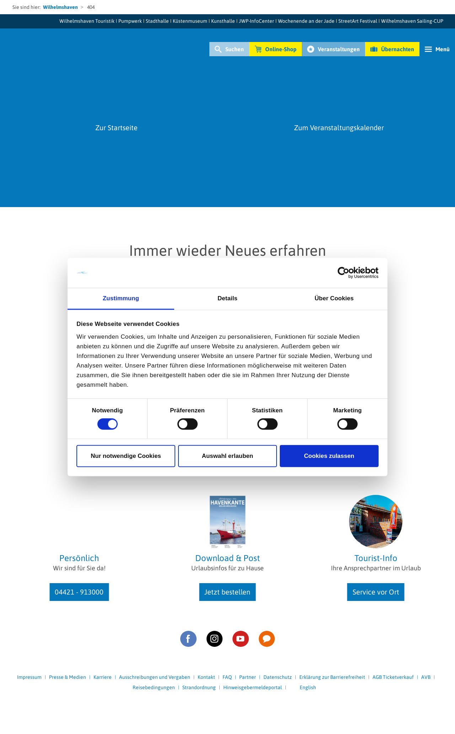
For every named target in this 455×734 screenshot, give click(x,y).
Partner (247, 677)
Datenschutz (277, 677)
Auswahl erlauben (227, 456)
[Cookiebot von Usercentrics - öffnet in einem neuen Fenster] (347, 273)
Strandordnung (199, 687)
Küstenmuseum (190, 21)
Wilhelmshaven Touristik (86, 21)
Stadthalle (157, 21)
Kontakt (206, 677)
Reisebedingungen (154, 687)
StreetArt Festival (357, 21)
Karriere (102, 677)
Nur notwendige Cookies (126, 456)
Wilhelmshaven (60, 7)
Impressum (29, 677)
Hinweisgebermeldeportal (252, 687)
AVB (425, 677)
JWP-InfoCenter (256, 21)
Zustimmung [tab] (121, 298)
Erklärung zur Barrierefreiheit (332, 677)
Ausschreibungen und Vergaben (154, 677)
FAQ (227, 677)
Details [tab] (227, 298)
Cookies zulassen (329, 456)
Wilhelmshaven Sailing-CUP (412, 21)
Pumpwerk (130, 21)
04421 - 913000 (79, 592)
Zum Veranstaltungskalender (339, 127)
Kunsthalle (223, 21)
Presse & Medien (67, 677)
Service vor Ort (376, 592)
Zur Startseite (116, 127)
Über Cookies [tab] (334, 298)
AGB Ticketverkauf (393, 677)
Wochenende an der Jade (306, 21)
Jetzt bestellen (227, 592)
